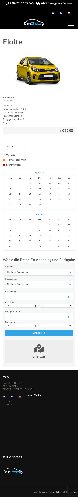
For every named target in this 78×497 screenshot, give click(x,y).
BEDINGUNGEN (10, 386)
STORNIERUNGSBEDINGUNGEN (18, 389)
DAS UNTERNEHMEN (13, 383)
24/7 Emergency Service (54, 3)
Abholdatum (10, 291)
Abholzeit (9, 302)
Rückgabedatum (12, 311)
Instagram (7, 404)
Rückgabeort (11, 279)
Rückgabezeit (11, 322)
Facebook (7, 401)
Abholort (9, 266)
